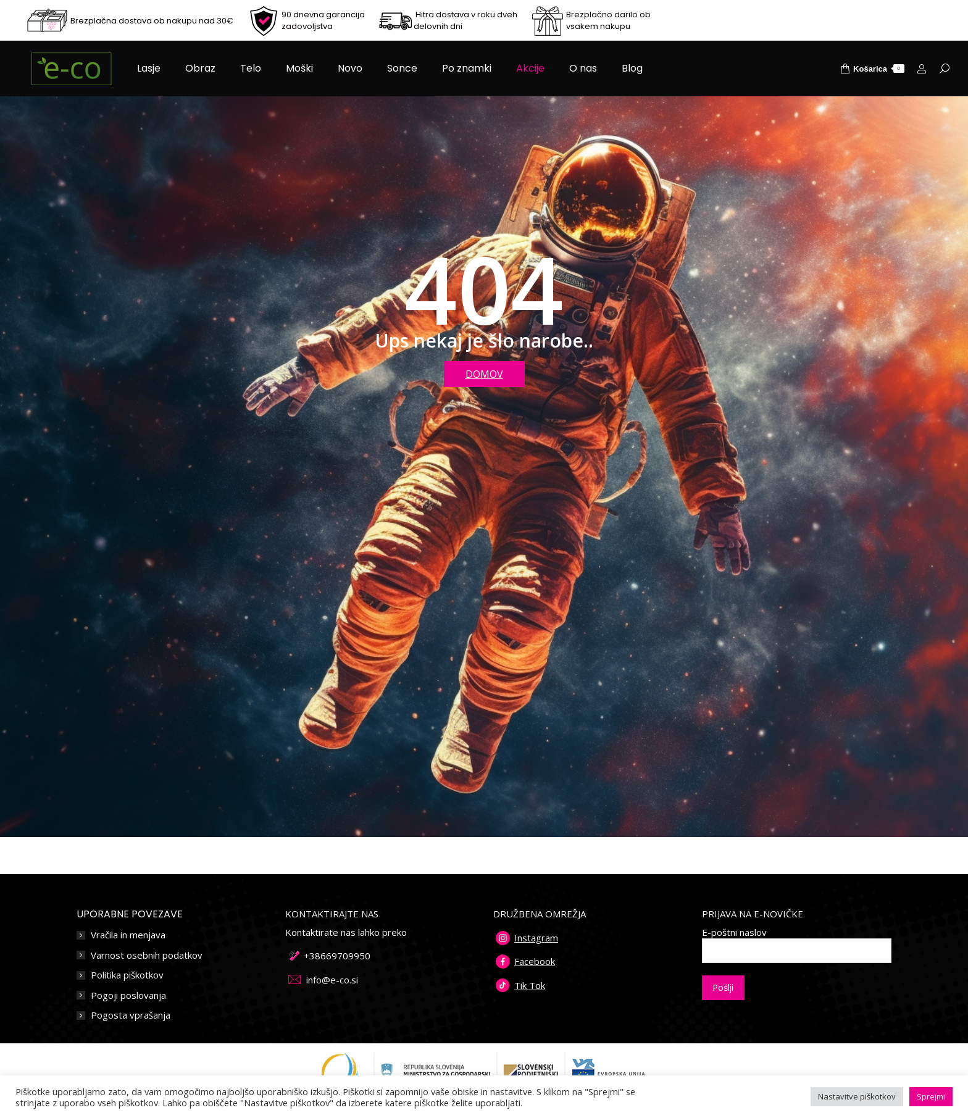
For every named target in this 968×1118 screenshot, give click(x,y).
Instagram (536, 938)
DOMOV (484, 374)
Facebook (534, 961)
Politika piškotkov (127, 975)
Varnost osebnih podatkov (146, 955)
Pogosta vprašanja (130, 1015)
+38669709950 (337, 955)
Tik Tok (529, 985)
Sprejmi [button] (931, 1096)
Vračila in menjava (128, 935)
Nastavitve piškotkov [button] (857, 1096)
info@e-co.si (332, 980)
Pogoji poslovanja (128, 995)
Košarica (872, 68)
